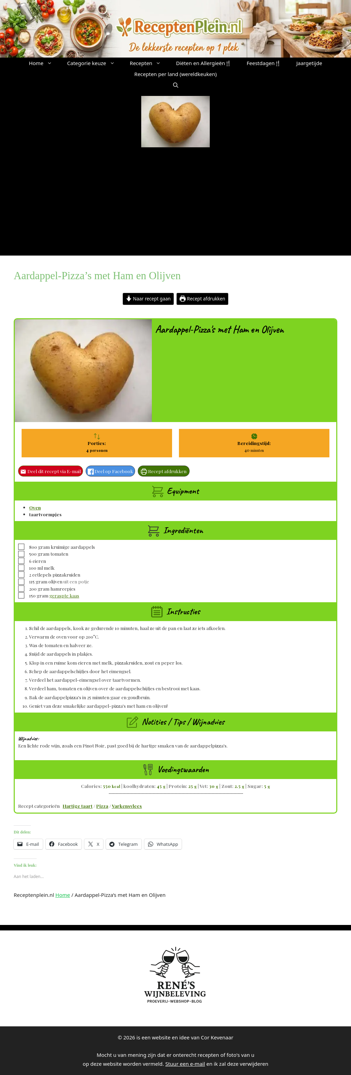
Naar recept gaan (148, 299)
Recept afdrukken (202, 299)
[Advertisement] (175, 199)
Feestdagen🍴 (263, 63)
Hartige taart (78, 806)
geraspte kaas (64, 595)
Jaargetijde (309, 63)
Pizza (102, 806)
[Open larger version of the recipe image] (83, 370)
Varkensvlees (127, 806)
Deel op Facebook (110, 471)
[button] (176, 84)
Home (44, 63)
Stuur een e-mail (185, 1063)
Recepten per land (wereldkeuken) (175, 74)
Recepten (149, 63)
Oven (35, 507)
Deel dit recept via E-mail (50, 471)
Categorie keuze (94, 63)
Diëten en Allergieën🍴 (203, 63)
